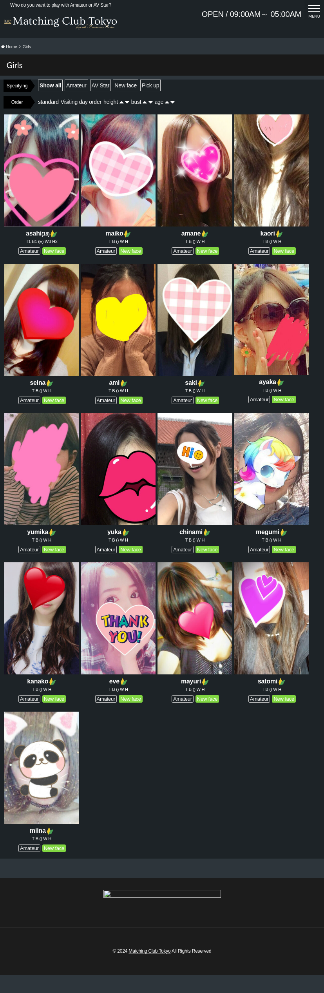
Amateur (76, 103)
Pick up (150, 103)
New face (125, 103)
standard (48, 119)
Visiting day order (81, 119)
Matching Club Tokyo (149, 969)
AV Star (101, 103)
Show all (50, 103)
